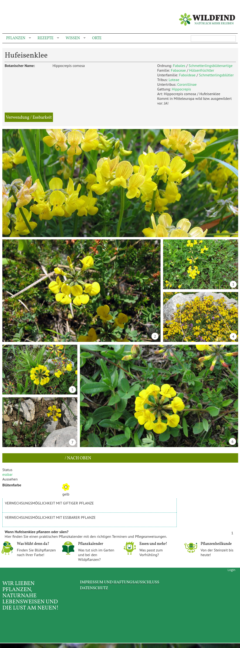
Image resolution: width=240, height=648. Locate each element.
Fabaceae (178, 70)
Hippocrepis (181, 89)
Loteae (174, 79)
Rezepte (46, 38)
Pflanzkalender (90, 544)
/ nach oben (77, 458)
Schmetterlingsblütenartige (210, 65)
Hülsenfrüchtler (201, 70)
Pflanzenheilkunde (216, 544)
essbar (7, 474)
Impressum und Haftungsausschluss (119, 582)
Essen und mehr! (153, 544)
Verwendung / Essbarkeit (29, 118)
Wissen (74, 38)
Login (231, 570)
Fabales (179, 65)
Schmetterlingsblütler (216, 75)
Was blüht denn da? (33, 544)
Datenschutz (94, 588)
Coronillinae (187, 84)
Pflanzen (16, 38)
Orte (96, 38)
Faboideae (187, 75)
